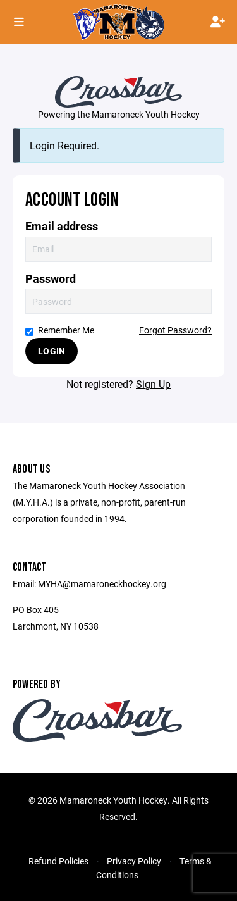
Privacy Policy (134, 861)
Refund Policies (58, 861)
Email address (61, 226)
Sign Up (153, 383)
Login (51, 351)
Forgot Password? (175, 330)
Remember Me (59, 330)
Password (50, 278)
